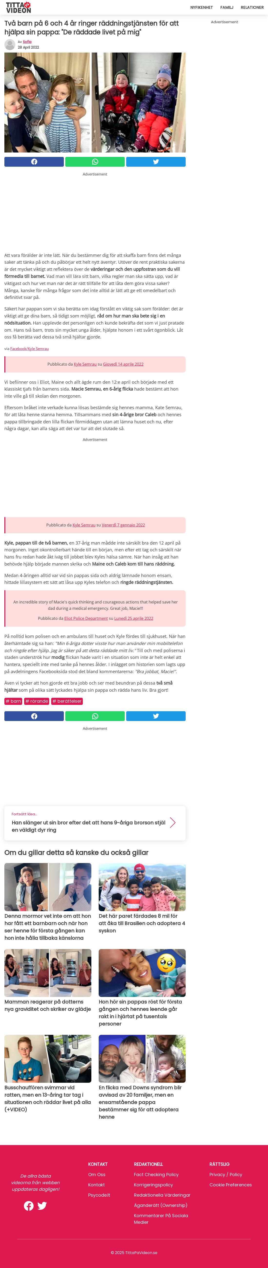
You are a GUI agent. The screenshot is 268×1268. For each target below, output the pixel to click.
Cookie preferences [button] (231, 1185)
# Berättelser (67, 701)
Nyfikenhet (201, 7)
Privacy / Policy (226, 1174)
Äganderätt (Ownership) (161, 1205)
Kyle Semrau (85, 364)
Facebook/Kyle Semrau (29, 348)
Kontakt (96, 1185)
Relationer (252, 7)
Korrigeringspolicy (153, 1185)
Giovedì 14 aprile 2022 (123, 364)
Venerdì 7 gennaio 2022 (123, 525)
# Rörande (36, 701)
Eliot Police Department (86, 618)
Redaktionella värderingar (162, 1195)
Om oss (96, 1174)
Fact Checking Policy (156, 1174)
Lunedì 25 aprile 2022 (133, 618)
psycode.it (99, 1195)
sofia (27, 41)
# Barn (13, 701)
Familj (226, 7)
